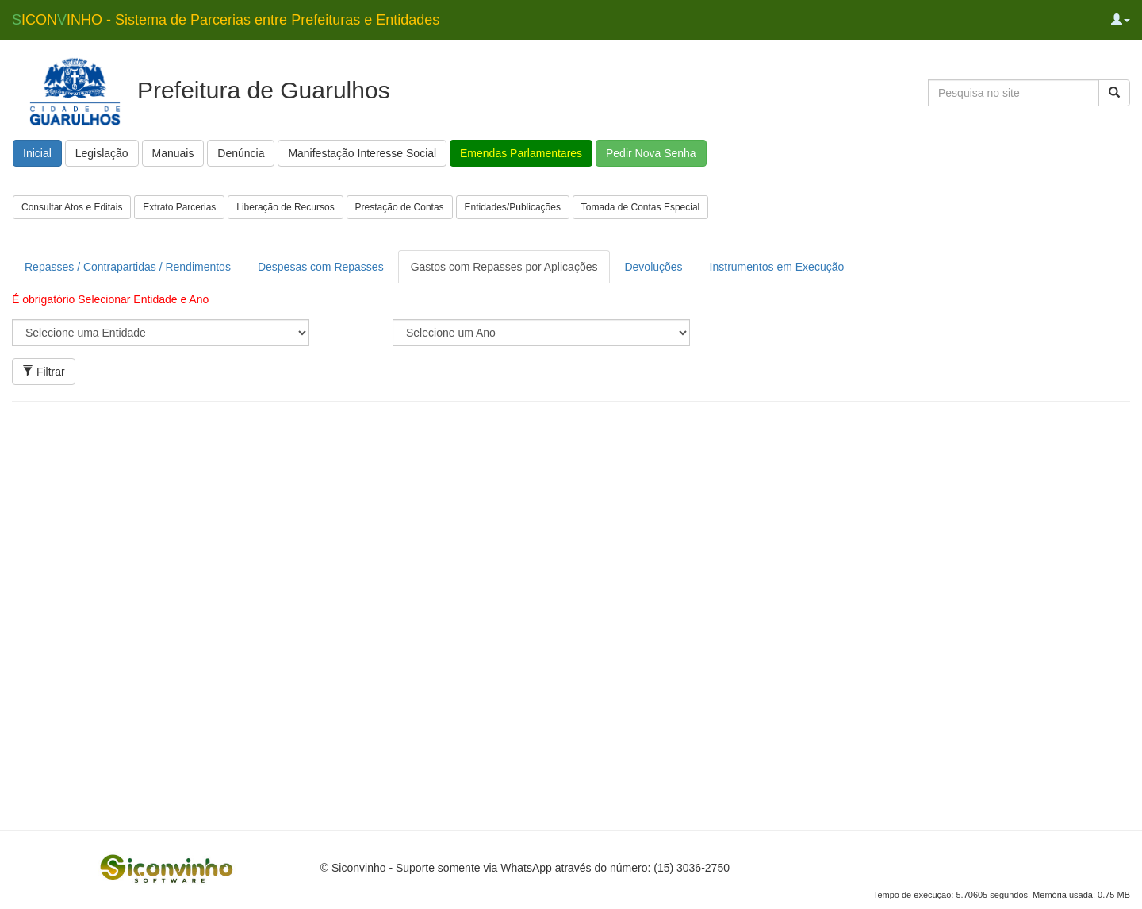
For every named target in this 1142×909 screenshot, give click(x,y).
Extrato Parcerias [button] (179, 207)
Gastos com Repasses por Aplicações (504, 266)
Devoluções (653, 266)
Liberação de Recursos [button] (285, 207)
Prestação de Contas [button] (399, 207)
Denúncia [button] (240, 153)
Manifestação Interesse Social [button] (362, 153)
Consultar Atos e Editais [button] (71, 207)
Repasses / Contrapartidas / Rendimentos (128, 266)
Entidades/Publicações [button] (513, 207)
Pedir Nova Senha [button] (651, 153)
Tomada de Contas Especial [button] (640, 207)
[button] (1120, 20)
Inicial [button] (37, 153)
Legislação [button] (101, 153)
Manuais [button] (173, 153)
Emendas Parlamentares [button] (521, 153)
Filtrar (43, 371)
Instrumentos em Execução (777, 266)
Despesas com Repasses (321, 266)
